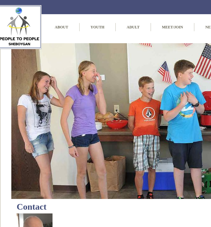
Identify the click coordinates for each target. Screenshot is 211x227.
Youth (97, 27)
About (61, 27)
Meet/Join (172, 27)
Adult (133, 27)
